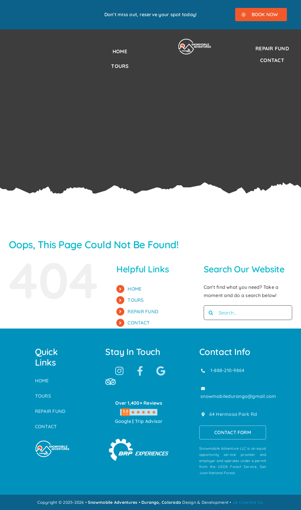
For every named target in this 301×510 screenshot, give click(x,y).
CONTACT (139, 323)
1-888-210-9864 (227, 370)
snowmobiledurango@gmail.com (238, 396)
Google (123, 421)
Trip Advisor (149, 421)
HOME (134, 289)
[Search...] (248, 312)
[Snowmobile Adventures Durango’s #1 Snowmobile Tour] (194, 41)
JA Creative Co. (248, 502)
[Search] (211, 312)
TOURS (135, 300)
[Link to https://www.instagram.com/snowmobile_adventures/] (119, 371)
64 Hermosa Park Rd (233, 414)
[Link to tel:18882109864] (203, 370)
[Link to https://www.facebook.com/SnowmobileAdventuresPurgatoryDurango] (140, 371)
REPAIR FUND (143, 311)
